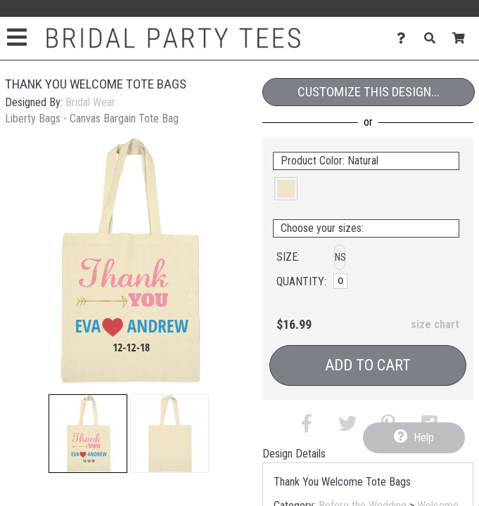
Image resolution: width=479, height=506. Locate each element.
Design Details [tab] (294, 453)
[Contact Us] (404, 38)
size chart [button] (435, 324)
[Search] (433, 38)
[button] (88, 433)
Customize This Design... (369, 92)
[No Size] (340, 281)
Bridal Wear (90, 102)
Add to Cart (368, 365)
